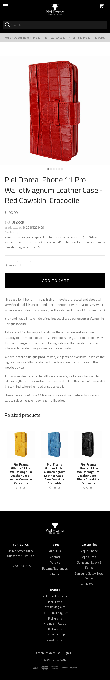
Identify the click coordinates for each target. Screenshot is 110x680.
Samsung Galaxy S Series (89, 565)
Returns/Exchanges (55, 568)
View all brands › (55, 640)
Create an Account (48, 653)
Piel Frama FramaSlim (55, 596)
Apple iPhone (89, 551)
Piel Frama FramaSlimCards (55, 621)
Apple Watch (89, 584)
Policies (55, 562)
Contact (55, 556)
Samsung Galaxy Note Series (89, 576)
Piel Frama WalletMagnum (55, 604)
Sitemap (55, 574)
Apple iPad (89, 556)
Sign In (67, 653)
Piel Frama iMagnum (55, 612)
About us (55, 551)
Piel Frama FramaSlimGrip (55, 632)
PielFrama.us (58, 659)
